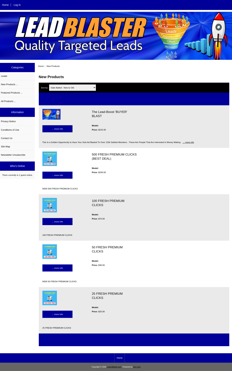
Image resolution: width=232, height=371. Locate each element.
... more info (57, 129)
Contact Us (6, 138)
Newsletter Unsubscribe (13, 155)
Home (5, 4)
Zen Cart (136, 367)
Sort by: (45, 87)
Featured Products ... (11, 92)
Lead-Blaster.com (114, 367)
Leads (4, 76)
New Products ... (9, 84)
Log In (17, 4)
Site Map (5, 146)
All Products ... (8, 101)
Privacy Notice (8, 121)
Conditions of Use (10, 129)
